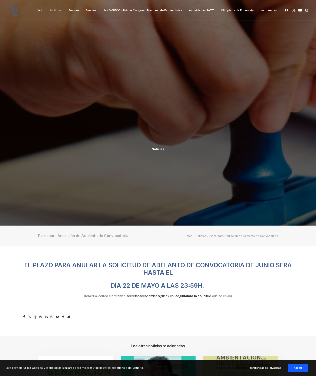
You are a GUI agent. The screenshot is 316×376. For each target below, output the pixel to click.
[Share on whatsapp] (51, 183)
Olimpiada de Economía (237, 10)
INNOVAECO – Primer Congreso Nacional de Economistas (142, 10)
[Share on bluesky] (57, 183)
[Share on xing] (63, 183)
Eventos (91, 10)
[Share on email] (68, 183)
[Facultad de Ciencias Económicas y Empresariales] (13, 10)
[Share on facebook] (24, 183)
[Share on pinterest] (40, 183)
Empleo (74, 10)
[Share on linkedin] (46, 183)
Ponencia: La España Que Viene (155, 289)
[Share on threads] (35, 183)
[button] (287, 10)
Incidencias (268, 10)
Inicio (39, 10)
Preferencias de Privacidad (265, 369)
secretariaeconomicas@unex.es (150, 162)
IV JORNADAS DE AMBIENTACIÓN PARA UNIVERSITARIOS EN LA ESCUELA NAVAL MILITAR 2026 (239, 294)
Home (188, 102)
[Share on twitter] (29, 183)
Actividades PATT (201, 10)
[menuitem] (39, 10)
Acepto (298, 369)
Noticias (56, 10)
